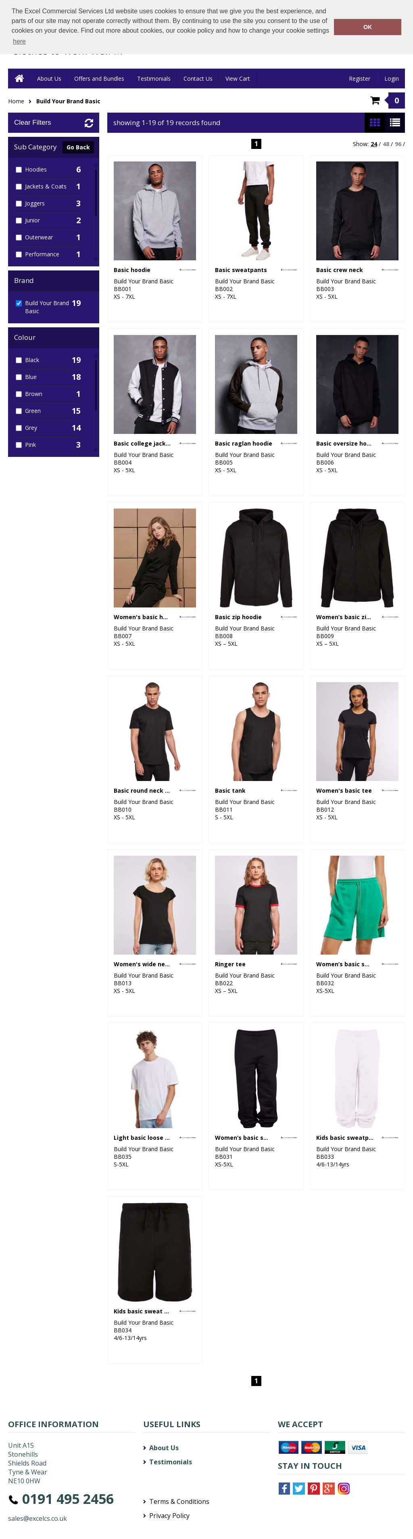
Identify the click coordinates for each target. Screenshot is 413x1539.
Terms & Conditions (179, 1501)
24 (374, 144)
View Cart (237, 78)
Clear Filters (32, 122)
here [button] (19, 41)
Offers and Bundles (99, 78)
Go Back (78, 147)
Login (391, 78)
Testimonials (154, 78)
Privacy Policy (169, 1515)
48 (386, 144)
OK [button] (367, 27)
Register (359, 78)
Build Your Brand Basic (68, 101)
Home (16, 101)
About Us (49, 78)
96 (398, 144)
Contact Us (198, 78)
